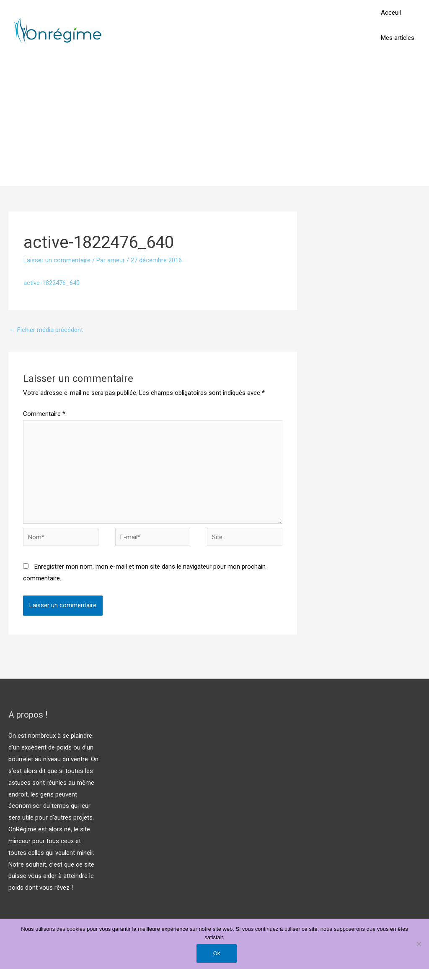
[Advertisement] (214, 123)
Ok (216, 953)
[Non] (418, 944)
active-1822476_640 (51, 283)
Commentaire (44, 414)
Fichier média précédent (46, 330)
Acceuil (391, 12)
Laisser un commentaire (56, 260)
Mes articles (397, 38)
